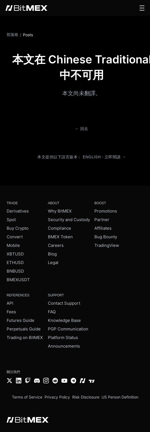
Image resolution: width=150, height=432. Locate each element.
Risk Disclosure (85, 397)
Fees (11, 311)
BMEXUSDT (18, 279)
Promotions (105, 211)
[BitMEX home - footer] (27, 420)
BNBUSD (15, 271)
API (10, 303)
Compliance (59, 228)
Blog (52, 254)
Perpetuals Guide (24, 329)
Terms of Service (27, 397)
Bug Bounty (105, 236)
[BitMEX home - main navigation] (26, 8)
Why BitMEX (60, 211)
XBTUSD (15, 254)
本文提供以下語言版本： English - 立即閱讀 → (81, 157)
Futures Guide (20, 320)
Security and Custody (69, 219)
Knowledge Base (64, 320)
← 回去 (81, 128)
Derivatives (18, 211)
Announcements (64, 346)
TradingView (106, 245)
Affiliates (103, 228)
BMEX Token (60, 236)
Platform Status (63, 337)
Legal (53, 262)
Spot (11, 219)
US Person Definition (120, 397)
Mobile (13, 245)
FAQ (52, 311)
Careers (56, 245)
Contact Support (64, 303)
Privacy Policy (57, 397)
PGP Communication (68, 329)
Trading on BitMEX (25, 337)
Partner (101, 219)
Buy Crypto (18, 228)
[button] (142, 8)
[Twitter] (9, 381)
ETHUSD (15, 262)
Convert (15, 236)
